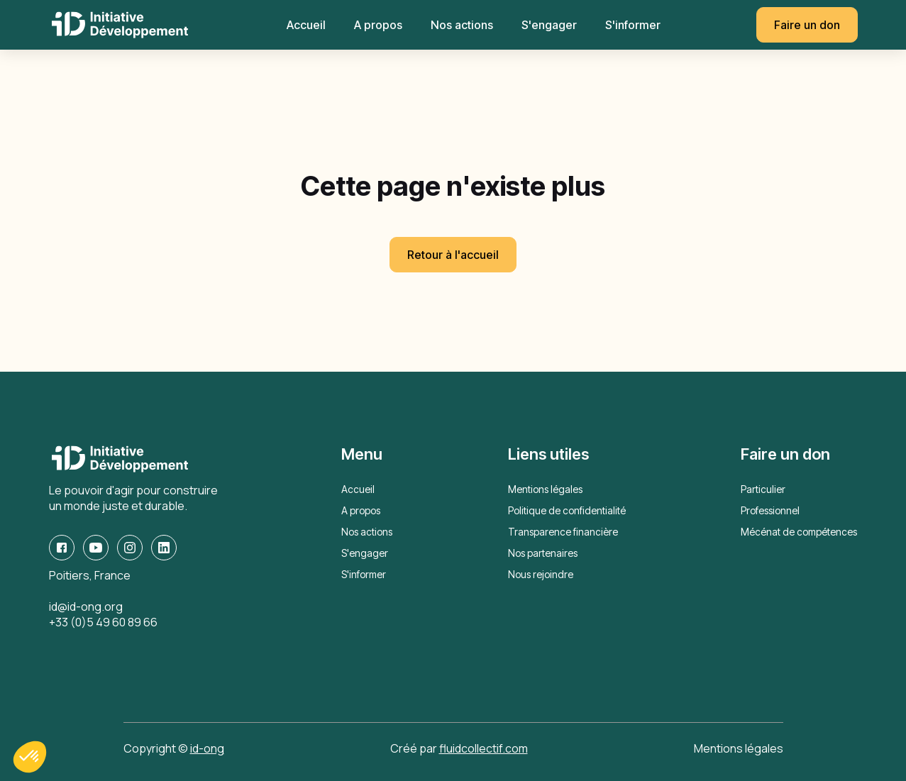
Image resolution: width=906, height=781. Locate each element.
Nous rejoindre (540, 574)
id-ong (207, 748)
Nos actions (462, 25)
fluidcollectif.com (483, 748)
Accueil (306, 25)
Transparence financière (563, 532)
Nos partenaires (543, 553)
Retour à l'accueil (453, 255)
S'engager (549, 25)
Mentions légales (545, 489)
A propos (378, 25)
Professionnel (770, 510)
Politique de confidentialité (567, 510)
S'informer (633, 25)
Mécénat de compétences (799, 532)
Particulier (763, 489)
